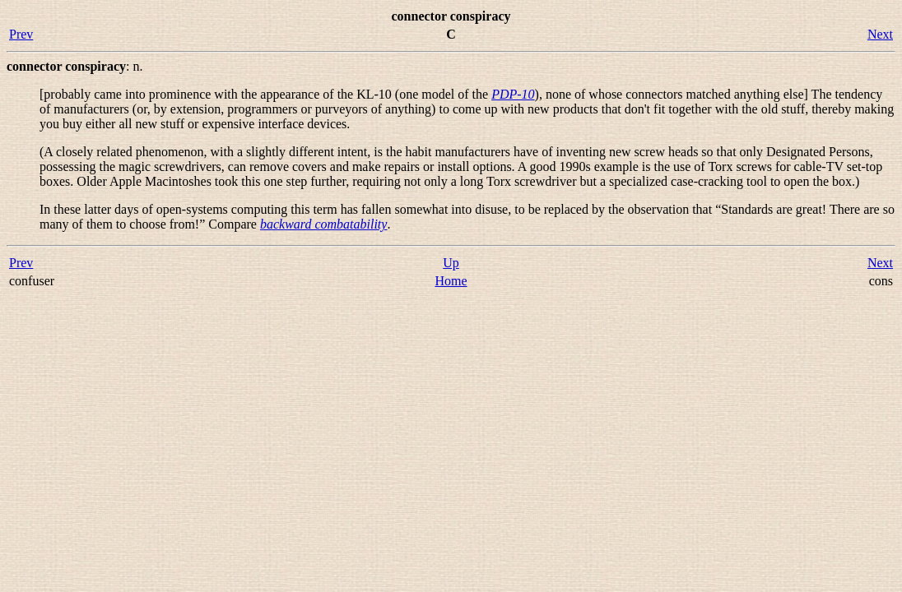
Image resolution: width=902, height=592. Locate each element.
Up (451, 263)
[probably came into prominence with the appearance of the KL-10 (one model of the (265, 94)
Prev (21, 34)
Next (880, 34)
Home (451, 281)
